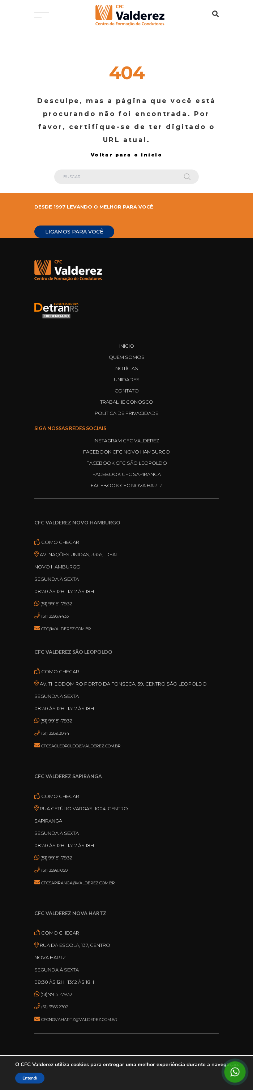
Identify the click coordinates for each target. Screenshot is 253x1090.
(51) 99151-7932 (55, 603)
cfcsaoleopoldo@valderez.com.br (81, 745)
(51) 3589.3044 (55, 733)
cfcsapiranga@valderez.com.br (78, 882)
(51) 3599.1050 (54, 870)
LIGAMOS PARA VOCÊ (74, 231)
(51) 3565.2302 (54, 1006)
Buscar (187, 176)
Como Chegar (59, 542)
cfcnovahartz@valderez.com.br (79, 1019)
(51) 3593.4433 (55, 616)
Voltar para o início (127, 155)
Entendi (29, 1078)
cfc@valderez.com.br (66, 628)
